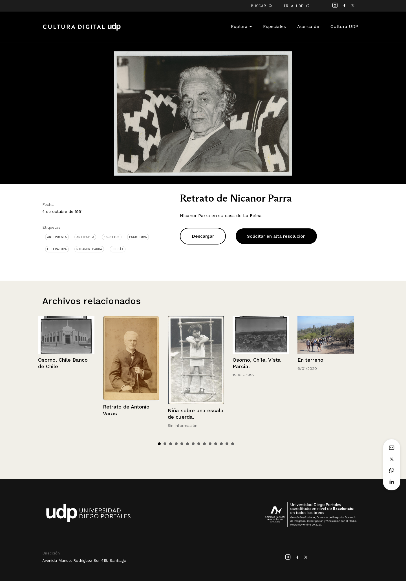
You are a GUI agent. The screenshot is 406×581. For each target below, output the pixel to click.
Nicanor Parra (89, 249)
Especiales (274, 26)
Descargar (203, 236)
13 (227, 443)
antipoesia (57, 237)
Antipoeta (85, 237)
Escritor (112, 237)
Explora (241, 26)
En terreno (310, 360)
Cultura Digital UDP (81, 30)
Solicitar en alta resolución (276, 236)
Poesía (117, 249)
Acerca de (308, 26)
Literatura (57, 249)
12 (221, 443)
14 (232, 443)
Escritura (138, 237)
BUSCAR (261, 5)
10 (210, 443)
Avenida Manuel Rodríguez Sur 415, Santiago (84, 560)
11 (215, 443)
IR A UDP (296, 5)
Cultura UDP (344, 26)
